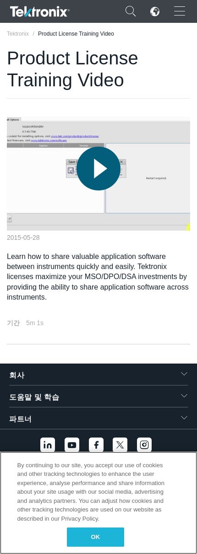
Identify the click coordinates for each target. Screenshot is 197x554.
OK (95, 536)
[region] (98, 503)
